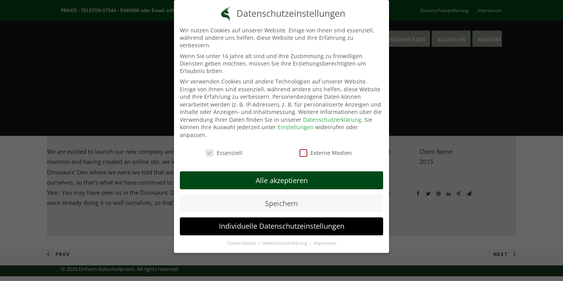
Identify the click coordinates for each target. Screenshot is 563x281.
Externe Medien (325, 146)
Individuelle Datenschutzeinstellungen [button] (281, 220)
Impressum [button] (325, 237)
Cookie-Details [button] (242, 237)
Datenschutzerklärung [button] (285, 237)
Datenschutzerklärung (332, 113)
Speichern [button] (281, 197)
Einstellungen (296, 121)
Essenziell (224, 146)
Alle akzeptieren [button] (282, 174)
